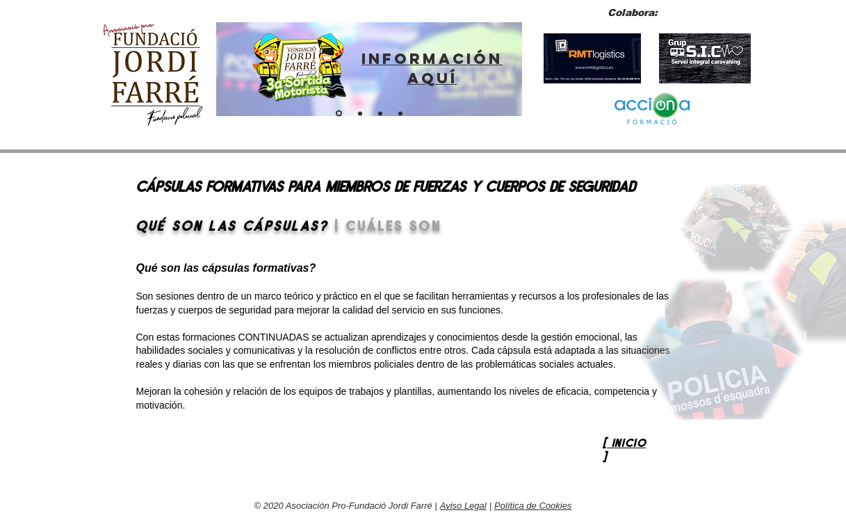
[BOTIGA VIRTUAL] (400, 113)
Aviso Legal (463, 505)
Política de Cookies (532, 505)
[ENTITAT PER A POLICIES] (360, 113)
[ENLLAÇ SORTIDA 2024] (339, 114)
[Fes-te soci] (380, 113)
